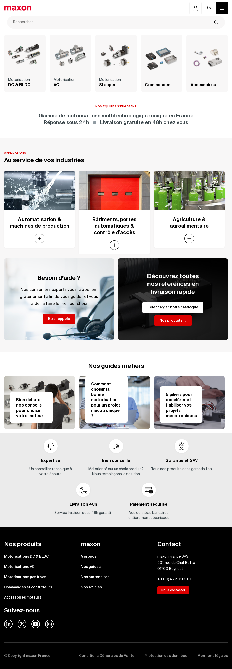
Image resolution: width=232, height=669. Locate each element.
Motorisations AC (19, 567)
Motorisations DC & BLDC (26, 556)
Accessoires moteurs (22, 597)
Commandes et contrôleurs (28, 587)
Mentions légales (212, 656)
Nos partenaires (95, 577)
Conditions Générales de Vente (106, 656)
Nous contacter (173, 590)
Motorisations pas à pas (25, 577)
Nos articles (91, 587)
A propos (88, 556)
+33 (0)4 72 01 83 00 (174, 579)
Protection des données (165, 656)
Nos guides (91, 567)
